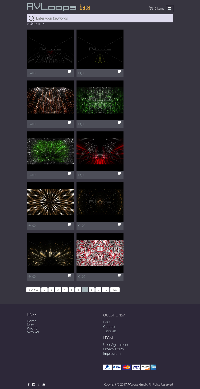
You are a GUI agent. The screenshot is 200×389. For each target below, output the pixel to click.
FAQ (106, 323)
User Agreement (115, 344)
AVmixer (33, 331)
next (115, 289)
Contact (109, 328)
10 (105, 289)
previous (33, 289)
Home (31, 320)
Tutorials (110, 332)
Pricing (32, 328)
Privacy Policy (113, 349)
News (31, 324)
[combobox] (100, 18)
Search (31, 18)
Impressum (112, 353)
